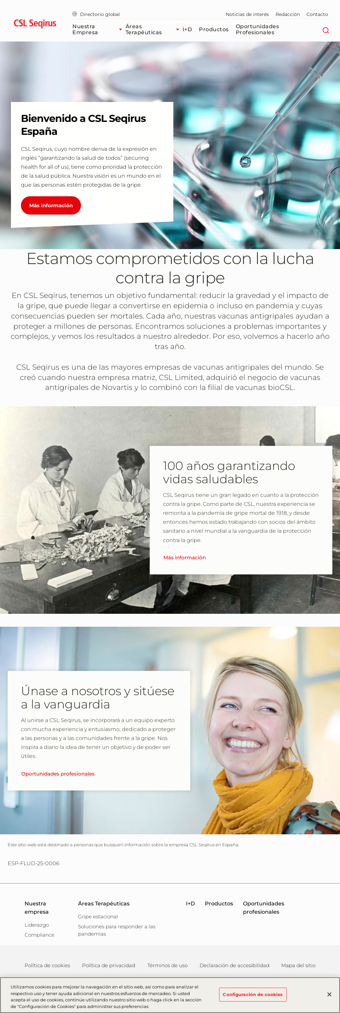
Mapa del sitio (298, 965)
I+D (187, 29)
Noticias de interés (247, 14)
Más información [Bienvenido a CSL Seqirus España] (51, 205)
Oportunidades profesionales (257, 29)
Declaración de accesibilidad (234, 965)
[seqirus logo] (35, 25)
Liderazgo (37, 925)
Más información (184, 557)
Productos (214, 29)
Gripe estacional (98, 916)
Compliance (39, 935)
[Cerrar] (329, 997)
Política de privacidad (108, 965)
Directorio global (96, 14)
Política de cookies (47, 965)
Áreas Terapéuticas (154, 29)
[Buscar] (325, 29)
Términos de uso (167, 965)
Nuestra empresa (99, 29)
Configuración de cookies (253, 997)
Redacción (288, 14)
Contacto (317, 14)
